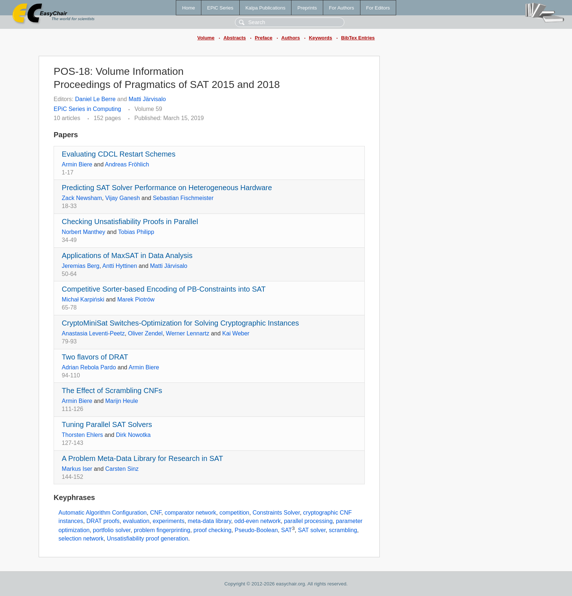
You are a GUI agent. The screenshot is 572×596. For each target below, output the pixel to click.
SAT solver (312, 530)
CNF (155, 513)
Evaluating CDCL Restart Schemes (118, 154)
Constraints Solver (276, 513)
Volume (205, 38)
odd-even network (257, 521)
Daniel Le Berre (95, 99)
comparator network (190, 513)
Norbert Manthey (83, 232)
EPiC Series (220, 8)
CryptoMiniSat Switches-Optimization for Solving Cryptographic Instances (180, 323)
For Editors (378, 8)
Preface (263, 38)
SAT (286, 530)
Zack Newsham (82, 198)
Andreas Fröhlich (127, 164)
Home (188, 8)
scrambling (343, 530)
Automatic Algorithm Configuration (102, 513)
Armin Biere (77, 164)
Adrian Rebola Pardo (89, 367)
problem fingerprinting (162, 530)
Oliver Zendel (145, 333)
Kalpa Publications (266, 8)
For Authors (341, 8)
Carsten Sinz (122, 469)
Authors (290, 38)
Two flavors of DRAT (95, 357)
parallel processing (308, 521)
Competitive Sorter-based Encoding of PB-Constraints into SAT (164, 289)
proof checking (212, 530)
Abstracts (234, 38)
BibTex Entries (358, 38)
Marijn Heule (121, 401)
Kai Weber (235, 333)
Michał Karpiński (83, 299)
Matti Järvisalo (147, 99)
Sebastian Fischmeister (183, 198)
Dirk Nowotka (133, 435)
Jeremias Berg (80, 266)
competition (234, 513)
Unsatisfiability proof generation (147, 538)
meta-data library (209, 521)
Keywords (320, 38)
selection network (81, 538)
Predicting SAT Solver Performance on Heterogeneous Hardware (167, 188)
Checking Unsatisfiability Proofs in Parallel (130, 222)
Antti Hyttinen (120, 266)
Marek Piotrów (135, 299)
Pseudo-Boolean (256, 530)
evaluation (136, 521)
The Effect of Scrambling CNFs (112, 391)
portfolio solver (112, 530)
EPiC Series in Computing (87, 109)
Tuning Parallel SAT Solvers (107, 424)
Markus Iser (77, 469)
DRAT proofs (103, 521)
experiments (169, 521)
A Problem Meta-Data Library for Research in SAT (142, 458)
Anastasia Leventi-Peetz (93, 333)
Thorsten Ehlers (82, 435)
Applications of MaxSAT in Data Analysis (127, 255)
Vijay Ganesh (122, 198)
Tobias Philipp (136, 232)
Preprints (307, 8)
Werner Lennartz (187, 333)
